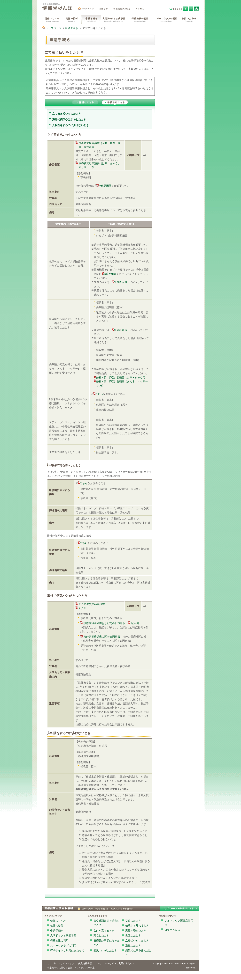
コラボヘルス (172, 929)
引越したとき (133, 920)
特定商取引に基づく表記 (59, 968)
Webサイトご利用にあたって (67, 950)
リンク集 (51, 963)
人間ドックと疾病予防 (63, 935)
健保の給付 (56, 925)
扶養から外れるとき (137, 925)
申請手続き (71, 28)
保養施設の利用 (59, 940)
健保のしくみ (58, 920)
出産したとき (133, 935)
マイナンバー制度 (85, 968)
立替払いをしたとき (137, 940)
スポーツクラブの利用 (63, 945)
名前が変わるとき (103, 930)
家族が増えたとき (135, 930)
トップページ (54, 28)
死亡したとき (101, 935)
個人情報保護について (89, 963)
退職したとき (133, 945)
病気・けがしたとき (105, 950)
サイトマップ (67, 963)
